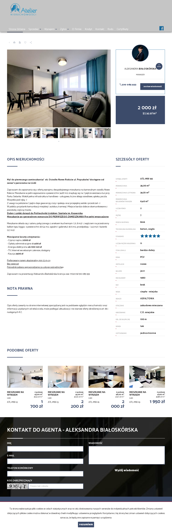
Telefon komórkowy (20, 468)
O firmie (76, 29)
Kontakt (99, 29)
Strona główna (17, 29)
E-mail (10, 456)
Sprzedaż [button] (35, 29)
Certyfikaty (122, 29)
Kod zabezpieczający (19, 481)
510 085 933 (128, 85)
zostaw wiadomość (153, 86)
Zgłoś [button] (64, 29)
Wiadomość (95, 443)
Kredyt (88, 29)
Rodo (110, 29)
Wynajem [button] (50, 29)
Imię (9, 443)
